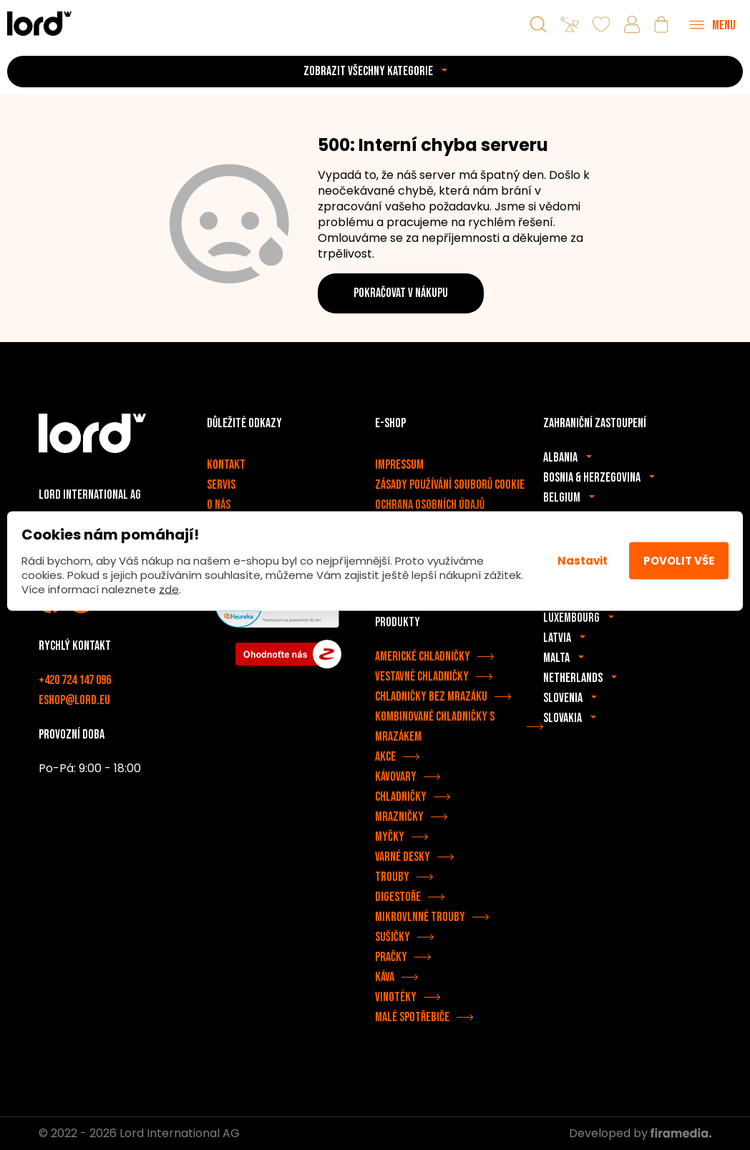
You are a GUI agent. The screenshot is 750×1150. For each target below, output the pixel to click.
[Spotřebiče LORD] (39, 23)
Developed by (640, 1133)
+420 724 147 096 (75, 680)
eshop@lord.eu (74, 700)
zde (169, 588)
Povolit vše (678, 560)
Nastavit (582, 560)
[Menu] (713, 24)
